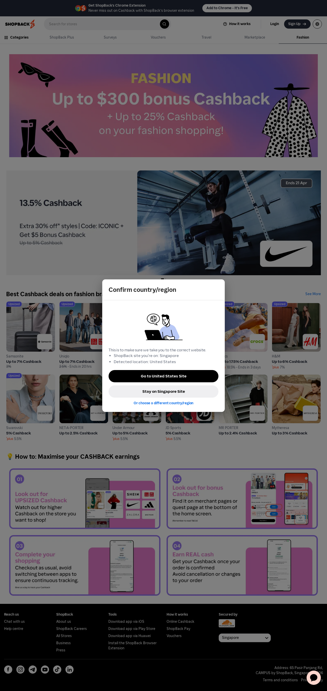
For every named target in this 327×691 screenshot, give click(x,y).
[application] (313, 677)
